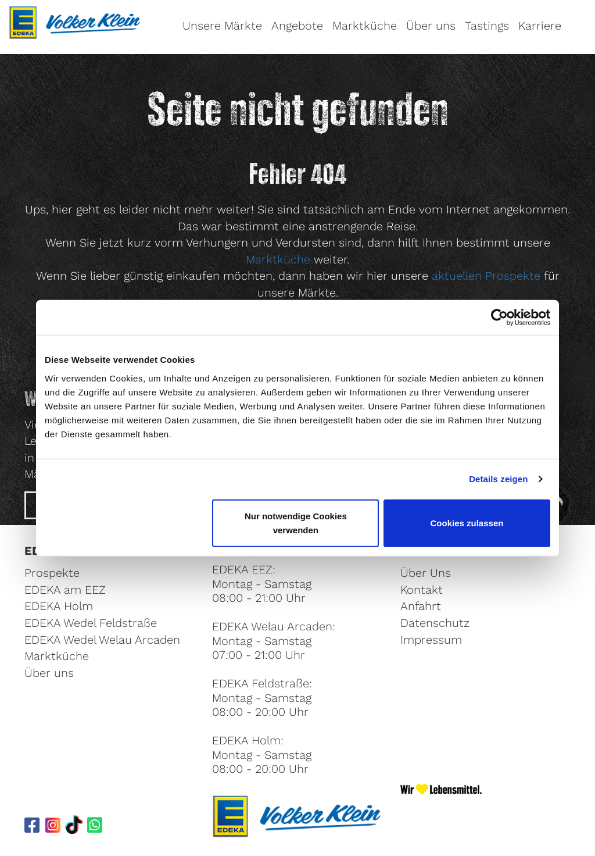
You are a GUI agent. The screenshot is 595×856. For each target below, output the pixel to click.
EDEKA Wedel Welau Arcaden (102, 640)
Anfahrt (420, 606)
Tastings (487, 26)
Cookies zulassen (467, 522)
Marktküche (364, 26)
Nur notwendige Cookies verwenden (296, 522)
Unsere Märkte (222, 26)
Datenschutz (434, 623)
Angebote (297, 26)
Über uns (431, 26)
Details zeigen (498, 479)
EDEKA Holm (58, 606)
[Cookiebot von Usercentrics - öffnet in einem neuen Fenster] (499, 317)
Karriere (539, 26)
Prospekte (52, 573)
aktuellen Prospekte (486, 276)
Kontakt (421, 590)
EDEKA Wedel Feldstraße (90, 623)
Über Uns (425, 573)
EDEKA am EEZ (65, 590)
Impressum (431, 640)
